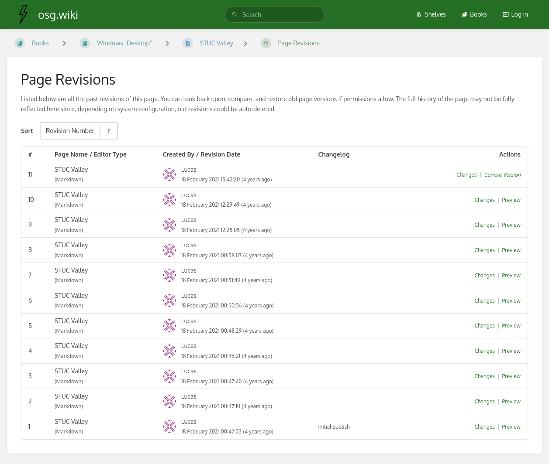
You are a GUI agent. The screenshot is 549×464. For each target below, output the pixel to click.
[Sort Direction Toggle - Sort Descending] (108, 130)
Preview (511, 200)
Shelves (431, 14)
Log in (515, 14)
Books (474, 14)
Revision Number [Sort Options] (70, 130)
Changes (466, 174)
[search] (274, 15)
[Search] (234, 14)
